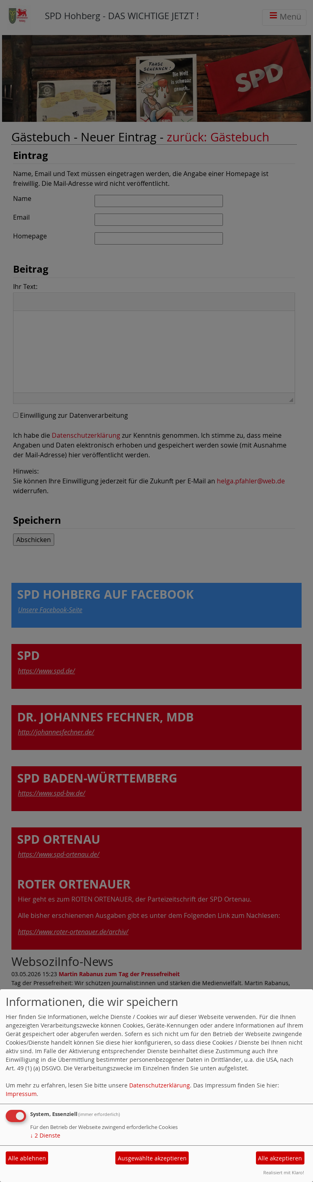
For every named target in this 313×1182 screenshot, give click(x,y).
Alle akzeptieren (280, 1158)
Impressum (21, 1094)
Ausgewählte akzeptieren (152, 1158)
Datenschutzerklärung (159, 1085)
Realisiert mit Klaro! (283, 1172)
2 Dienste (45, 1135)
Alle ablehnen (27, 1158)
